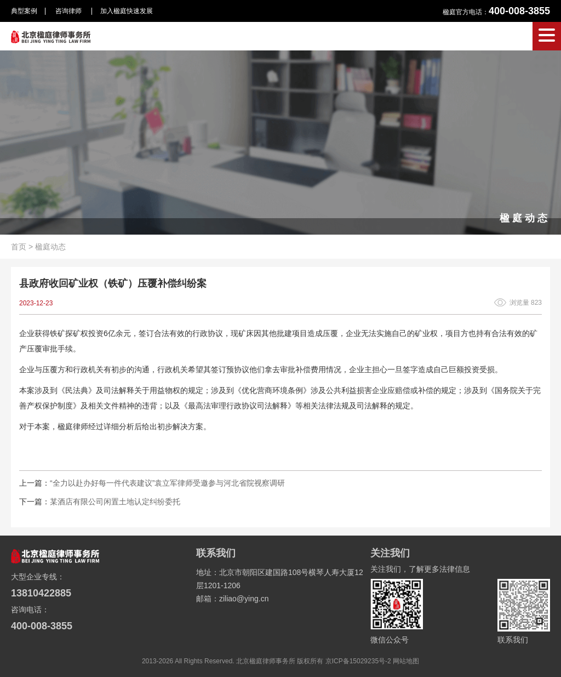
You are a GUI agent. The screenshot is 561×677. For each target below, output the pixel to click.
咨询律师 (69, 11)
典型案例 (24, 11)
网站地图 (406, 661)
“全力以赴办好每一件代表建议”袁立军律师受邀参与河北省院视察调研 (167, 483)
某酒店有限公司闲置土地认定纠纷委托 (115, 501)
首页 (18, 246)
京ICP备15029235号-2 (358, 661)
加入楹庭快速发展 (126, 11)
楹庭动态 (50, 246)
